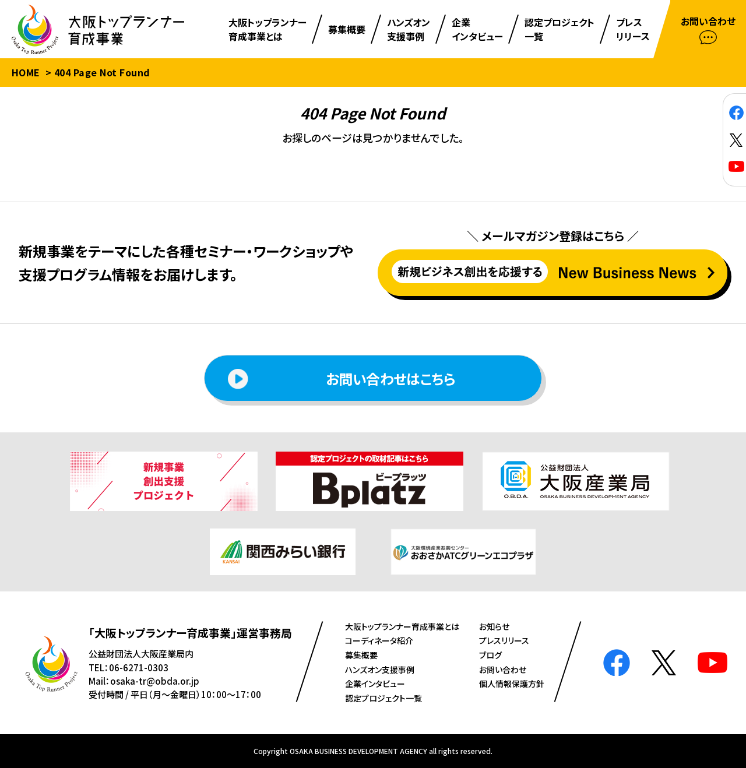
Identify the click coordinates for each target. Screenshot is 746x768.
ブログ (490, 655)
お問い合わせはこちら (341, 378)
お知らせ (494, 626)
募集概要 (361, 655)
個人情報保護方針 (511, 683)
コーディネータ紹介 (379, 640)
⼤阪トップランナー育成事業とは (402, 626)
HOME (26, 72)
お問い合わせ (502, 669)
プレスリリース (504, 640)
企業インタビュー (375, 683)
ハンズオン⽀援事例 (379, 669)
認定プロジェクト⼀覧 (383, 698)
